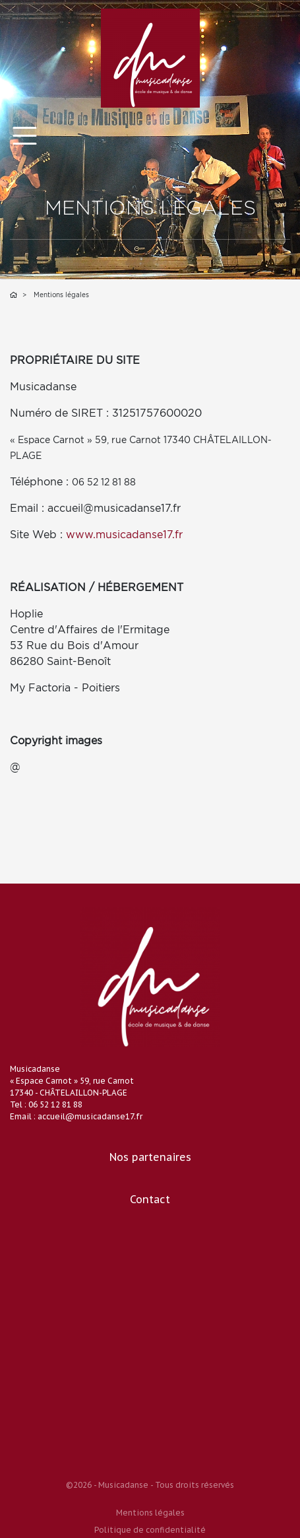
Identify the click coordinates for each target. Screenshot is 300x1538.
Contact (150, 1199)
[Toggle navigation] (25, 136)
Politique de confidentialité (150, 1530)
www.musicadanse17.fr (124, 534)
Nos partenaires (150, 1157)
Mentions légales (150, 1513)
